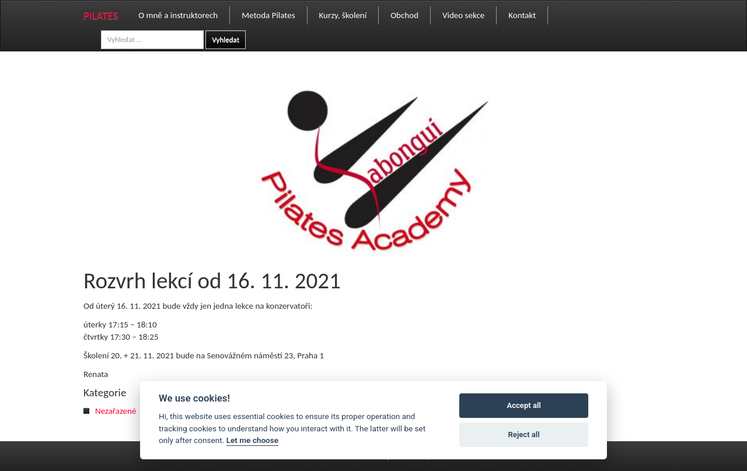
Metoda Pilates (268, 15)
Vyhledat (225, 39)
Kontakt (522, 15)
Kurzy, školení (343, 15)
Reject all (524, 434)
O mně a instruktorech (178, 15)
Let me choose (252, 440)
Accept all (523, 405)
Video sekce (463, 15)
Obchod (404, 15)
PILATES (100, 15)
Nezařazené (115, 411)
